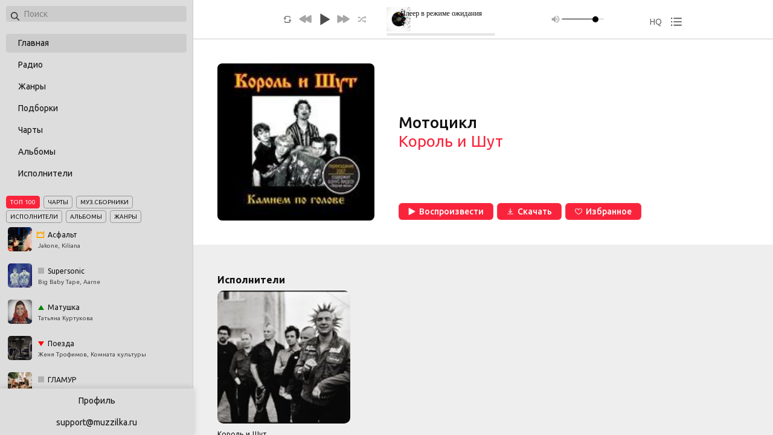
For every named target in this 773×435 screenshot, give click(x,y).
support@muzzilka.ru (96, 422)
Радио (30, 64)
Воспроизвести (446, 211)
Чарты (30, 130)
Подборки (38, 108)
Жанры (32, 86)
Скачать (529, 211)
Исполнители (45, 173)
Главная (33, 43)
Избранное (603, 211)
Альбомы (37, 151)
